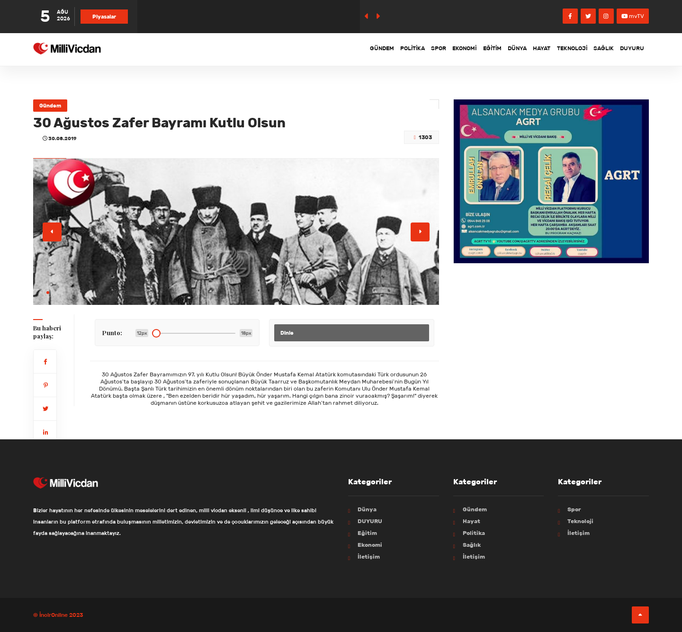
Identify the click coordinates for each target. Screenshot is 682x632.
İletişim (369, 556)
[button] (47, 292)
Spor (390, 49)
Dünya (489, 49)
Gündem (319, 49)
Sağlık (595, 49)
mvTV (633, 15)
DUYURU (629, 49)
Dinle (287, 332)
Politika (356, 49)
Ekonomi (423, 49)
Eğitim (457, 49)
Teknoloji (557, 49)
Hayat (520, 49)
